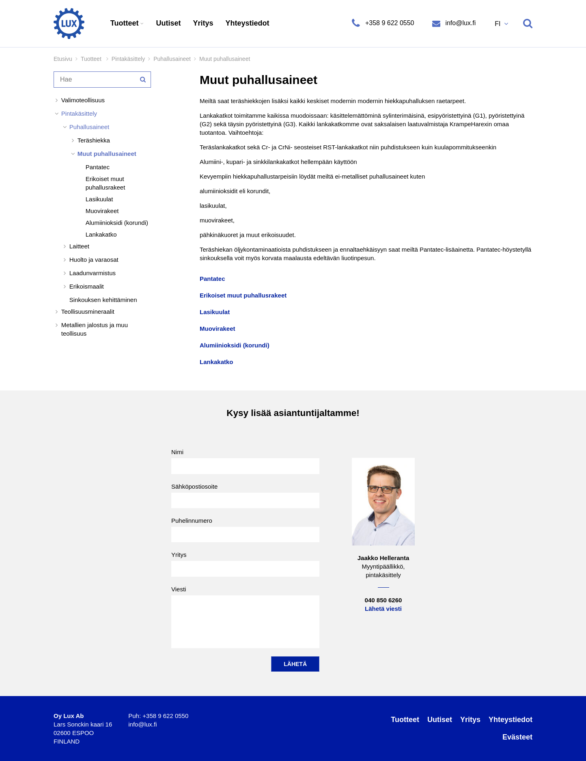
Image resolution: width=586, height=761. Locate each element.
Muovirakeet (102, 210)
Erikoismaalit (86, 286)
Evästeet (517, 737)
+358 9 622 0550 (389, 22)
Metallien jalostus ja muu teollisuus (94, 329)
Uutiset (168, 23)
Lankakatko (101, 234)
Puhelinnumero (245, 529)
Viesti (245, 617)
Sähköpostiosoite (245, 495)
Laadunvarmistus (92, 272)
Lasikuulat (99, 199)
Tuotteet (125, 23)
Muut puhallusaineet (107, 153)
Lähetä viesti (383, 608)
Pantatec (98, 167)
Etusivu (63, 59)
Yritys (203, 23)
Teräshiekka (94, 140)
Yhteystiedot (247, 23)
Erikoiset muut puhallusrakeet (105, 183)
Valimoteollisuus (83, 100)
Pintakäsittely (128, 59)
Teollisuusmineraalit (87, 311)
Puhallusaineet (172, 59)
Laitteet (79, 246)
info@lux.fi (460, 22)
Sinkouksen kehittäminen (103, 299)
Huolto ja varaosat (93, 259)
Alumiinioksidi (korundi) (117, 222)
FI (498, 23)
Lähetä (295, 664)
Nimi (245, 461)
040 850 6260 (383, 600)
